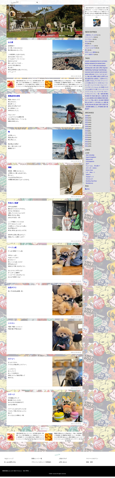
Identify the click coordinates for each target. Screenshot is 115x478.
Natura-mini (89, 159)
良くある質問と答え (10, 462)
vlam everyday (90, 155)
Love (70, 35)
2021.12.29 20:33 (76, 241)
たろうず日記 (44, 8)
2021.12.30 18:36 (76, 196)
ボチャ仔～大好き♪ (91, 168)
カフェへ (11, 359)
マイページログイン (92, 458)
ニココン (11, 323)
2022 (86, 122)
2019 (86, 128)
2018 (86, 131)
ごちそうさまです (90, 48)
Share (77, 35)
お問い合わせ (63, 462)
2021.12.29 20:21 (76, 352)
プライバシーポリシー (38, 462)
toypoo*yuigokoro (91, 157)
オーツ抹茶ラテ (89, 54)
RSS (87, 189)
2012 (86, 144)
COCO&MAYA (90, 161)
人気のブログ (63, 458)
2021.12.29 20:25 (76, 281)
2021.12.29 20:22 (76, 317)
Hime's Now (89, 170)
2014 (86, 139)
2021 (86, 124)
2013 (86, 141)
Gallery (62, 35)
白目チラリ (12, 287)
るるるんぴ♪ (89, 179)
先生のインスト (89, 45)
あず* (87, 163)
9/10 (86, 43)
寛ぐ (86, 50)
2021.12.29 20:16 (76, 423)
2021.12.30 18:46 (76, 76)
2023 (86, 120)
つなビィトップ (8, 458)
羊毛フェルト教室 (90, 52)
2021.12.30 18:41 (76, 125)
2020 (86, 126)
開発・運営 (89, 462)
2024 (86, 118)
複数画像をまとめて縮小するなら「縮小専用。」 (16, 471)
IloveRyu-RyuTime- (91, 181)
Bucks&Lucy (89, 183)
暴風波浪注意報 (14, 96)
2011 (86, 146)
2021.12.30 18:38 (76, 161)
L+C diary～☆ (90, 172)
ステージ (11, 394)
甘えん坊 (87, 41)
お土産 (10, 42)
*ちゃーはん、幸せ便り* (93, 166)
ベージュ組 (12, 247)
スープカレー (89, 39)
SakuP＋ (88, 174)
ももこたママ (21, 12)
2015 (86, 137)
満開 (9, 167)
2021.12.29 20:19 (76, 388)
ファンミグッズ (89, 37)
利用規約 (48, 462)
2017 (86, 133)
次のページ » (44, 429)
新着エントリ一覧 (37, 458)
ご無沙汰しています (91, 35)
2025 (86, 115)
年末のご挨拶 (13, 203)
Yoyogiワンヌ (90, 176)
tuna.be (57, 454)
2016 (86, 135)
